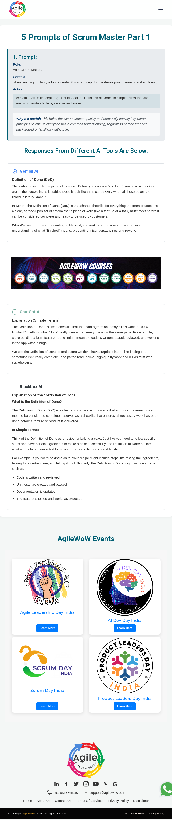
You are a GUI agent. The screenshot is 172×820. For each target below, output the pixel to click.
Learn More (47, 629)
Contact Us (63, 802)
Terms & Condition (133, 814)
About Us (43, 802)
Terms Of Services (89, 802)
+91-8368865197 (63, 794)
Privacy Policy (118, 802)
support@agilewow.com (104, 794)
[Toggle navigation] (160, 10)
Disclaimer (141, 802)
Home (27, 802)
